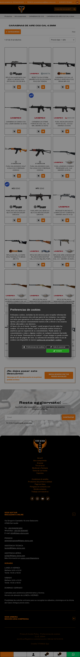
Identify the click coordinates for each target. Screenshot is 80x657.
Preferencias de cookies (33, 347)
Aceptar (57, 351)
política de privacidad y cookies (49, 340)
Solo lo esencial (57, 347)
